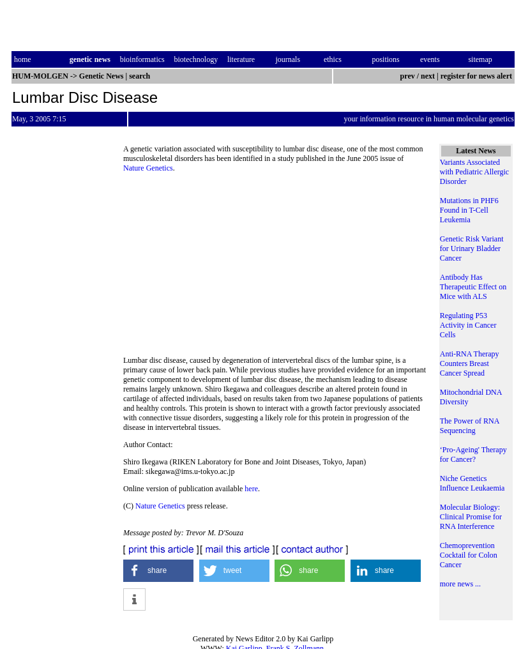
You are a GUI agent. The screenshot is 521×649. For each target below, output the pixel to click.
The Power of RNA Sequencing (469, 425)
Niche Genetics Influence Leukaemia (472, 483)
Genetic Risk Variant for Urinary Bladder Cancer (472, 248)
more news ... (460, 583)
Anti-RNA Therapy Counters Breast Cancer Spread (469, 363)
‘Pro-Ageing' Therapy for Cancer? (473, 454)
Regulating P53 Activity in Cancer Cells (468, 325)
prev (407, 76)
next (428, 76)
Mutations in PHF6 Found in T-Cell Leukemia (469, 210)
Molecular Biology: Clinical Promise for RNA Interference (471, 517)
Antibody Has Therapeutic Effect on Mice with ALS (473, 287)
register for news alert (477, 76)
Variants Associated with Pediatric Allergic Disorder (474, 172)
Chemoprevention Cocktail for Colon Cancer (468, 555)
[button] (158, 571)
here (251, 488)
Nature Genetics (148, 168)
